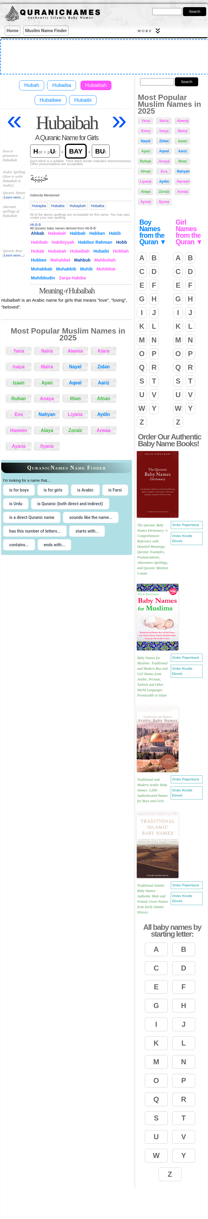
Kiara (103, 350)
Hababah (57, 233)
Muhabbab (41, 269)
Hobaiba (97, 206)
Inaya (19, 366)
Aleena (75, 350)
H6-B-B (35, 224)
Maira (47, 366)
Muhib (86, 269)
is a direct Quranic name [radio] (31, 517)
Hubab (37, 251)
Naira (47, 350)
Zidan (103, 366)
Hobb (121, 242)
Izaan (18, 382)
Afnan (103, 398)
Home (12, 30)
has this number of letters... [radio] (34, 531)
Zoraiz (75, 430)
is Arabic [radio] (85, 490)
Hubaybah (77, 206)
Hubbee (38, 260)
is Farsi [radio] (115, 490)
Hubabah (57, 251)
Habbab (78, 233)
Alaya (47, 430)
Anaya (47, 398)
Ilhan (75, 398)
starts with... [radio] (87, 531)
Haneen (18, 430)
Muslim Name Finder (46, 30)
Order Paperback (185, 525)
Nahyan (46, 414)
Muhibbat (106, 269)
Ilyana (46, 446)
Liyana (75, 414)
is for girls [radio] (53, 490)
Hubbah (121, 251)
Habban (97, 233)
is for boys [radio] (19, 490)
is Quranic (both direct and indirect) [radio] (70, 503)
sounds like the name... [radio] (90, 517)
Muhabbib (66, 269)
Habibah (39, 242)
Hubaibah (96, 85)
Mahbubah (105, 260)
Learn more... (13, 197)
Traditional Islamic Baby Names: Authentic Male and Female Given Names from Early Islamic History (152, 898)
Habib (115, 233)
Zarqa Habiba (72, 278)
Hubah (31, 85)
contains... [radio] (19, 544)
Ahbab (37, 233)
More (149, 31)
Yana (18, 350)
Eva (19, 414)
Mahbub (82, 260)
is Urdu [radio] (15, 503)
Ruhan (18, 398)
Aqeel (75, 382)
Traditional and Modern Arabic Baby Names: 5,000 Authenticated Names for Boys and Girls (152, 790)
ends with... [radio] (54, 544)
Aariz (103, 382)
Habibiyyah (63, 242)
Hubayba (39, 206)
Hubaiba (61, 85)
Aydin (103, 414)
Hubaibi (82, 100)
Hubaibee (50, 100)
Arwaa (104, 430)
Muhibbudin (43, 278)
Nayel (75, 366)
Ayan (47, 382)
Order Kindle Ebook (182, 538)
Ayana (18, 446)
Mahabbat (60, 260)
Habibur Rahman (95, 242)
